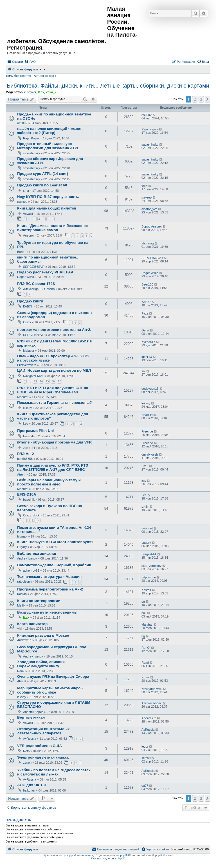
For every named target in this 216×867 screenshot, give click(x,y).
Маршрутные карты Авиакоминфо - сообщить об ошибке (50, 690)
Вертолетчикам (31, 717)
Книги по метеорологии (38, 601)
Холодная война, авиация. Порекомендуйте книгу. (41, 664)
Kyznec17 (148, 342)
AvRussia (29, 738)
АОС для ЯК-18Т (32, 785)
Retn (26, 751)
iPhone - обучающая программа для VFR (54, 442)
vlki (19, 628)
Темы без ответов (18, 75)
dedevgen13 (150, 388)
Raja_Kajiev (31, 138)
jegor (144, 746)
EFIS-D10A (26, 494)
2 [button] (195, 99)
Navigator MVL (33, 376)
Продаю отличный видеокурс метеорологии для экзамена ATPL (48, 146)
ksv (143, 480)
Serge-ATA (148, 554)
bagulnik (29, 499)
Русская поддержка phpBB (108, 858)
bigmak (22, 536)
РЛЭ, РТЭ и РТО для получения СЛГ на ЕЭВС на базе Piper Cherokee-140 (52, 390)
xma (26, 190)
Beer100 (147, 284)
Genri (145, 330)
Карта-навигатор (32, 624)
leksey (27, 407)
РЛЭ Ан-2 (25, 454)
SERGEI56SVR (33, 266)
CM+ (144, 466)
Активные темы (45, 75)
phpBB (124, 855)
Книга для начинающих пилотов (46, 208)
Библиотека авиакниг (37, 553)
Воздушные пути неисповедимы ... (49, 612)
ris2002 (22, 123)
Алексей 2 (148, 718)
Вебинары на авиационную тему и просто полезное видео (49, 482)
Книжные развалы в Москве (43, 635)
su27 (144, 785)
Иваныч (146, 414)
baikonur (29, 790)
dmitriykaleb (149, 454)
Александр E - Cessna (39, 289)
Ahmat (21, 681)
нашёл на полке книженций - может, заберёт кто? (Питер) (49, 130)
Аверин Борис (33, 712)
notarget (147, 528)
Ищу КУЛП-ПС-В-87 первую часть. (48, 197)
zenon (27, 762)
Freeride (29, 436)
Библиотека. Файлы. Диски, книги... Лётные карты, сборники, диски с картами (108, 86)
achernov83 (31, 570)
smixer (31, 92)
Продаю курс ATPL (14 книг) (42, 173)
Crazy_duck (31, 515)
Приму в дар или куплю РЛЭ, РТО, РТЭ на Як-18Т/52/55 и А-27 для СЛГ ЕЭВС (52, 467)
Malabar (28, 350)
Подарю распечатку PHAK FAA (45, 272)
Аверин (28, 235)
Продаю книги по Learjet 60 (42, 185)
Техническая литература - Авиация (49, 576)
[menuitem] (30, 61)
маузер (22, 201)
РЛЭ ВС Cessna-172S (36, 284)
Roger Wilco (25, 276)
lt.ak (41, 92)
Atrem (21, 474)
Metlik (21, 605)
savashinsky (31, 153)
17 (59, 381)
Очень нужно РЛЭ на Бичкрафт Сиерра (53, 676)
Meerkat (22, 397)
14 (41, 381)
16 (53, 381)
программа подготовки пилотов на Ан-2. (54, 329)
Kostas (22, 594)
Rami (20, 671)
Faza (144, 313)
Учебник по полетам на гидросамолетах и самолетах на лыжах (54, 772)
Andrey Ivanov (27, 558)
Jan (25, 447)
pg (143, 601)
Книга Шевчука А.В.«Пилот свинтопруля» (55, 542)
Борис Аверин (151, 226)
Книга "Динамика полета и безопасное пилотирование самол (52, 228)
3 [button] (201, 99)
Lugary (22, 547)
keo (25, 423)
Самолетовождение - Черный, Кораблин (54, 565)
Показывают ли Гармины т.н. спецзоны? (54, 402)
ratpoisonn (24, 581)
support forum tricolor (79, 855)
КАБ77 (27, 306)
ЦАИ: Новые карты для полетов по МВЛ (54, 370)
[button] (207, 99)
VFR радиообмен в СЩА (39, 746)
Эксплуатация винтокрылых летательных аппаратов (43, 731)
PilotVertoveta (26, 365)
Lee (144, 495)
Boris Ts (22, 251)
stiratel (145, 758)
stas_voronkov (151, 565)
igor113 (146, 356)
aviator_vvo (149, 209)
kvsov (27, 322)
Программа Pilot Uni (35, 431)
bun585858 (25, 458)
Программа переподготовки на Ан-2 (50, 589)
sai (143, 371)
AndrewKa (24, 640)
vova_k (51, 92)
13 (35, 381)
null (143, 613)
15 (47, 381)
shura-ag (147, 243)
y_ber (145, 677)
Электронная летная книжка (43, 757)
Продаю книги (30, 301)
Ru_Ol (145, 647)
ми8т (144, 506)
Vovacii (28, 213)
